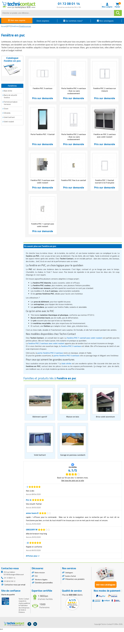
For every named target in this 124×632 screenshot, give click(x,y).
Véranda (7, 112)
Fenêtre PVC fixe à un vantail (73, 182)
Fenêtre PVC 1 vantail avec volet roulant (42, 226)
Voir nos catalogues (105, 586)
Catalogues (69, 574)
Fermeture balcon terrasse (10, 102)
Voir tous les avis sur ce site (72, 482)
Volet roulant (9, 121)
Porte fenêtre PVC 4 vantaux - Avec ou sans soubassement (73, 91)
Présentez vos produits (74, 581)
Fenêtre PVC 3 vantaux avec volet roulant (42, 182)
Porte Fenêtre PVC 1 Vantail (43, 136)
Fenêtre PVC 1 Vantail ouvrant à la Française (104, 182)
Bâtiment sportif (39, 418)
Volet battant (40, 456)
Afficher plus (33, 557)
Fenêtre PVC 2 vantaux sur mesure (104, 90)
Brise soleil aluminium (105, 418)
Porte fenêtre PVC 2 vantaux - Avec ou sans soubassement (73, 137)
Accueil (3, 26)
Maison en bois (72, 418)
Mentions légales (41, 581)
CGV (36, 578)
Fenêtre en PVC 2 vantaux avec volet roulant (104, 136)
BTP (8, 26)
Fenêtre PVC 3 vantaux (42, 88)
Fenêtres (15, 26)
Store (6, 108)
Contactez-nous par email (14, 586)
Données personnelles (44, 584)
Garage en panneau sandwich (73, 456)
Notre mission (40, 574)
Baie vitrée (8, 90)
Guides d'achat (70, 578)
